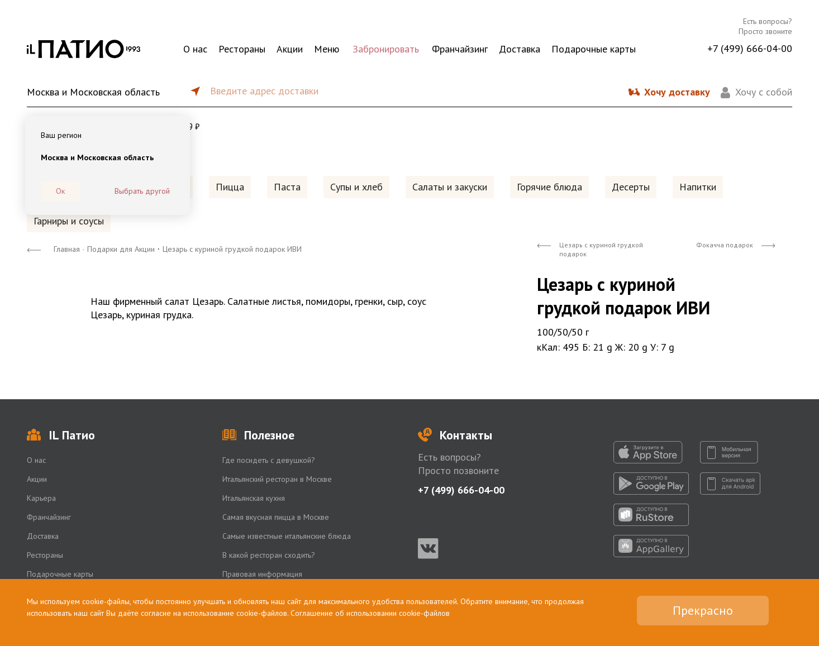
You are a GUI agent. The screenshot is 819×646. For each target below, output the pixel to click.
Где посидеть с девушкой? (268, 460)
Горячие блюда (549, 186)
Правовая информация (262, 574)
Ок (60, 191)
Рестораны (241, 48)
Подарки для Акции (121, 249)
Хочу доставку (677, 91)
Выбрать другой (142, 191)
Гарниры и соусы (69, 220)
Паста (287, 186)
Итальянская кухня (253, 498)
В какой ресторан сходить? (268, 555)
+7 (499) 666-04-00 (749, 48)
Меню (326, 48)
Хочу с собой (763, 91)
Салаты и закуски (449, 186)
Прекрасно (703, 610)
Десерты (631, 186)
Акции (290, 48)
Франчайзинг (460, 48)
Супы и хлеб (356, 186)
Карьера (41, 498)
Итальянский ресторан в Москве (277, 479)
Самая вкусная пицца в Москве (275, 517)
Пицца (230, 186)
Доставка (519, 48)
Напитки (697, 186)
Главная (67, 249)
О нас (195, 48)
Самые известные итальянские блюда (286, 536)
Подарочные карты (593, 48)
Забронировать (386, 48)
